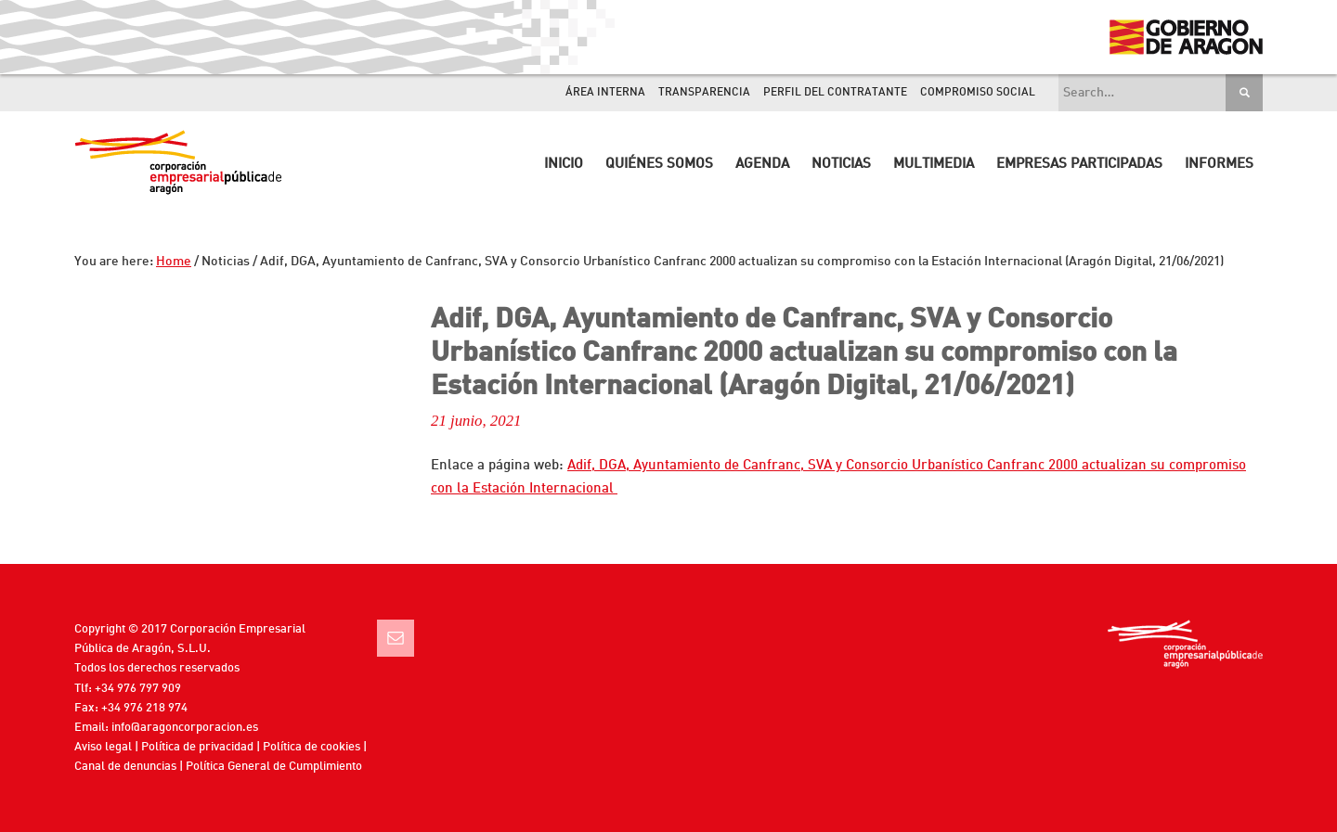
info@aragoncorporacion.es (184, 728)
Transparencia (704, 92)
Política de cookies (311, 747)
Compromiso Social (977, 92)
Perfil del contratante (835, 92)
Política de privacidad (197, 747)
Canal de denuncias (125, 767)
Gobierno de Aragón (1185, 37)
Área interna (605, 92)
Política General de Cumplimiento (274, 767)
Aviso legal (103, 747)
